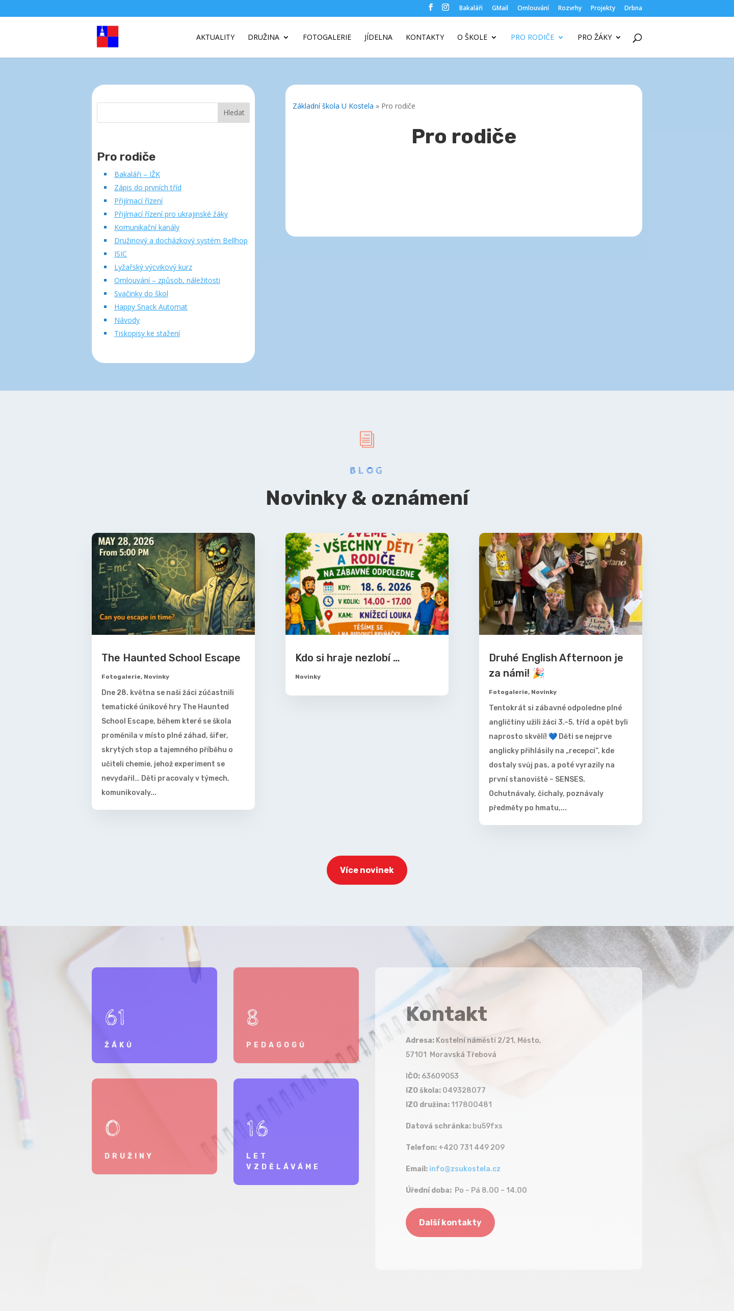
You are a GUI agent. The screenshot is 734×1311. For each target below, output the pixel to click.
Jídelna (378, 38)
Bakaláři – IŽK (137, 174)
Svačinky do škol (141, 293)
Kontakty (425, 38)
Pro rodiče (532, 38)
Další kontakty (450, 1222)
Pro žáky (595, 38)
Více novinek (367, 870)
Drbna (633, 8)
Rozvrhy (570, 8)
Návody (127, 320)
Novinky (156, 676)
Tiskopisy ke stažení (147, 333)
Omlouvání (533, 8)
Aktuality (215, 38)
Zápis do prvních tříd (147, 187)
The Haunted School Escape (171, 658)
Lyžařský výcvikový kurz (153, 267)
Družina (263, 38)
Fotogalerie (327, 38)
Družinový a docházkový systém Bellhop (181, 240)
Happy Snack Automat (151, 307)
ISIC (120, 254)
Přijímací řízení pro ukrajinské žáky (171, 214)
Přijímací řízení (138, 200)
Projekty (603, 8)
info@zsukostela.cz (465, 1169)
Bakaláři (471, 8)
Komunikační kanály (146, 227)
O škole (472, 38)
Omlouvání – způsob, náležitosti (167, 280)
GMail (500, 8)
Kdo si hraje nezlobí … (347, 658)
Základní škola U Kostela (333, 106)
